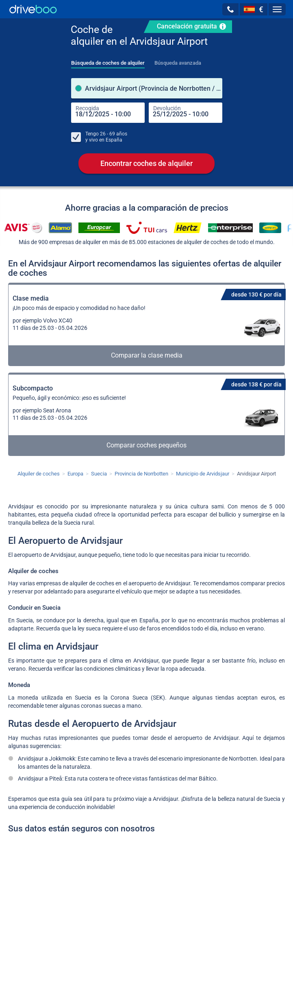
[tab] (108, 60)
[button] (230, 9)
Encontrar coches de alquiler (146, 163)
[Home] (33, 9)
